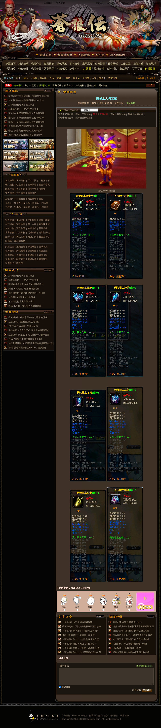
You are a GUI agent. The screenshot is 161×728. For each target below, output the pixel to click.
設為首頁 (139, 78)
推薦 (145, 606)
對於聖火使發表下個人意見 (21, 104)
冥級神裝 (20, 224)
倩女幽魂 (32, 198)
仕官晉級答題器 (15, 155)
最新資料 (99, 68)
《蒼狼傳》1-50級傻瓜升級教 (127, 648)
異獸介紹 (43, 255)
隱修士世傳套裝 (83, 117)
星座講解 (9, 232)
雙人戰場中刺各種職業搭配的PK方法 (26, 100)
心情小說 (112, 68)
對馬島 (17, 207)
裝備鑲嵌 (9, 255)
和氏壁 (44, 203)
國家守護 (9, 189)
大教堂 (8, 207)
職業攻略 (11, 68)
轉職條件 (23, 68)
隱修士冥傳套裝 (65, 114)
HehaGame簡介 (79, 715)
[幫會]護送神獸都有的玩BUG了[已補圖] (27, 347)
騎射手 (43, 78)
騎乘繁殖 (20, 251)
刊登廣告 (65, 715)
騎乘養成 (43, 246)
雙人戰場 (9, 193)
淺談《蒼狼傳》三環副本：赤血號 (78, 635)
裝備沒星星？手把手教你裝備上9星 (25, 339)
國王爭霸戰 (44, 184)
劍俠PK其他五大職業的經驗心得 (23, 288)
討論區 (135, 3)
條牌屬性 (32, 246)
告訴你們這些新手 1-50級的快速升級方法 (132, 635)
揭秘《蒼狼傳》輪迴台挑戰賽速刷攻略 (131, 652)
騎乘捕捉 (43, 259)
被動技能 (20, 255)
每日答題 (20, 189)
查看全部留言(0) (144, 666)
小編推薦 (62, 68)
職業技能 (49, 63)
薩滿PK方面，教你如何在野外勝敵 (24, 306)
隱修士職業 (44, 220)
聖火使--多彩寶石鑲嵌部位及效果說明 (26, 113)
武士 (18, 78)
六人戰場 (20, 193)
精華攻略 (15, 166)
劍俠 (25, 78)
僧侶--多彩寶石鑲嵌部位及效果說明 (25, 130)
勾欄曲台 (20, 198)
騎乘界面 (20, 259)
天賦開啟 (20, 236)
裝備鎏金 (32, 255)
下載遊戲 (82, 55)
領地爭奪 (32, 189)
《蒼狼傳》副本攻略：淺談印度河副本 (80, 631)
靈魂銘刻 (91, 85)
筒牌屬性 (9, 251)
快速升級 (18, 85)
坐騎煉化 (20, 220)
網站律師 (114, 715)
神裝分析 (32, 228)
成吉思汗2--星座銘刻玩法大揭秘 (23, 321)
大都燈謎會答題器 (41, 144)
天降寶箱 (20, 180)
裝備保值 (32, 259)
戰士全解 (32, 224)
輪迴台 (35, 207)
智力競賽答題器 (41, 155)
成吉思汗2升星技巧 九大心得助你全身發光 (28, 334)
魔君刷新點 (19, 241)
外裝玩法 (9, 246)
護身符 (19, 263)
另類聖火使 (44, 232)
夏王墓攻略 (44, 236)
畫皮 (41, 198)
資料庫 (144, 3)
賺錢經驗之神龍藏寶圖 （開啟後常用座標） (29, 96)
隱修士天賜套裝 (83, 114)
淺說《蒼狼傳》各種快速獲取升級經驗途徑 (133, 626)
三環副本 (9, 198)
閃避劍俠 (32, 232)
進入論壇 (131, 103)
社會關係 (113, 63)
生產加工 (126, 63)
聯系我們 (93, 715)
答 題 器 (86, 68)
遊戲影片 (124, 68)
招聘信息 (103, 715)
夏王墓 (26, 203)
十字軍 (67, 78)
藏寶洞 (26, 207)
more (48, 90)
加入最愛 (151, 78)
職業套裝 (36, 68)
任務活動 (100, 63)
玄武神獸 (9, 180)
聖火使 (76, 78)
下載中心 (125, 3)
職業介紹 (36, 63)
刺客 (94, 78)
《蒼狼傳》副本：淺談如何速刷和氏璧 (80, 639)
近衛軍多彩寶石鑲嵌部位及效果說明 (25, 126)
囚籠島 (35, 203)
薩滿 (59, 78)
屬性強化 (103, 85)
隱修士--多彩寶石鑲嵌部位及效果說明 (26, 122)
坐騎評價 (9, 236)
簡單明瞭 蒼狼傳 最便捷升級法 (127, 622)
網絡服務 (124, 715)
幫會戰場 (151, 63)
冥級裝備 (20, 228)
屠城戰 (42, 189)
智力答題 (9, 220)
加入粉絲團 (116, 55)
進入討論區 (41, 166)
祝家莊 (8, 203)
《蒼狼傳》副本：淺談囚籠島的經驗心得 (81, 652)
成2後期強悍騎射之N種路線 (21, 297)
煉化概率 (32, 220)
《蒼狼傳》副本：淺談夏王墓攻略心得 (80, 648)
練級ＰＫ (75, 68)
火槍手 (34, 78)
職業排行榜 (44, 85)
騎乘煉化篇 (44, 224)
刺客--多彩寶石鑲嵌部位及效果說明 (25, 135)
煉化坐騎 (9, 228)
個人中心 (60, 2)
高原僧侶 (112, 78)
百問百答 (137, 68)
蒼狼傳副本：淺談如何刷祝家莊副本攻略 (81, 626)
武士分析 (20, 232)
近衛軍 (85, 78)
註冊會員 (48, 2)
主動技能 (20, 246)
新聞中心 (100, 3)
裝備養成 (9, 263)
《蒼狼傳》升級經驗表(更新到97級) (130, 643)
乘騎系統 (87, 63)
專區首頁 (11, 63)
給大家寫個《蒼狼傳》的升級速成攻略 (131, 631)
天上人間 (32, 180)
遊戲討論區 (63, 55)
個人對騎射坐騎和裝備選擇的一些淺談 (26, 293)
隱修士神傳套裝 (135, 114)
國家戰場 (32, 184)
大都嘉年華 (44, 180)
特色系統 (62, 63)
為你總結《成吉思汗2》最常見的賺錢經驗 (28, 330)
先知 (51, 78)
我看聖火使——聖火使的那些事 (23, 109)
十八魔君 (9, 184)
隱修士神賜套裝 (118, 114)
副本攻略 (75, 63)
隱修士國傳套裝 (65, 117)
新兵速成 (23, 63)
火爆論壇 (150, 68)
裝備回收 (9, 259)
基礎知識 (43, 251)
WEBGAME (112, 3)
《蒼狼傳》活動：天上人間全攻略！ (79, 643)
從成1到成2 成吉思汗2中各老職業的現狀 (27, 317)
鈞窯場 (44, 207)
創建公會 (44, 55)
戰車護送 (32, 193)
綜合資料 (80, 85)
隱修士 (102, 78)
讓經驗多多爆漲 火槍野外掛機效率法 (26, 284)
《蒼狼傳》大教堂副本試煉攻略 (77, 622)
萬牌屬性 (32, 251)
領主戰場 (20, 184)
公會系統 (154, 3)
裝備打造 (138, 63)
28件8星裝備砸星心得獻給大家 (23, 326)
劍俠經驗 (9, 224)
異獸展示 (49, 68)
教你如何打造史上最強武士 (21, 301)
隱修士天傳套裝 (100, 114)
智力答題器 (30, 85)
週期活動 (56, 85)
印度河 (17, 203)
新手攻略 (43, 228)
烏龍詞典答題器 (15, 144)
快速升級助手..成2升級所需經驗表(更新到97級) (31, 343)
